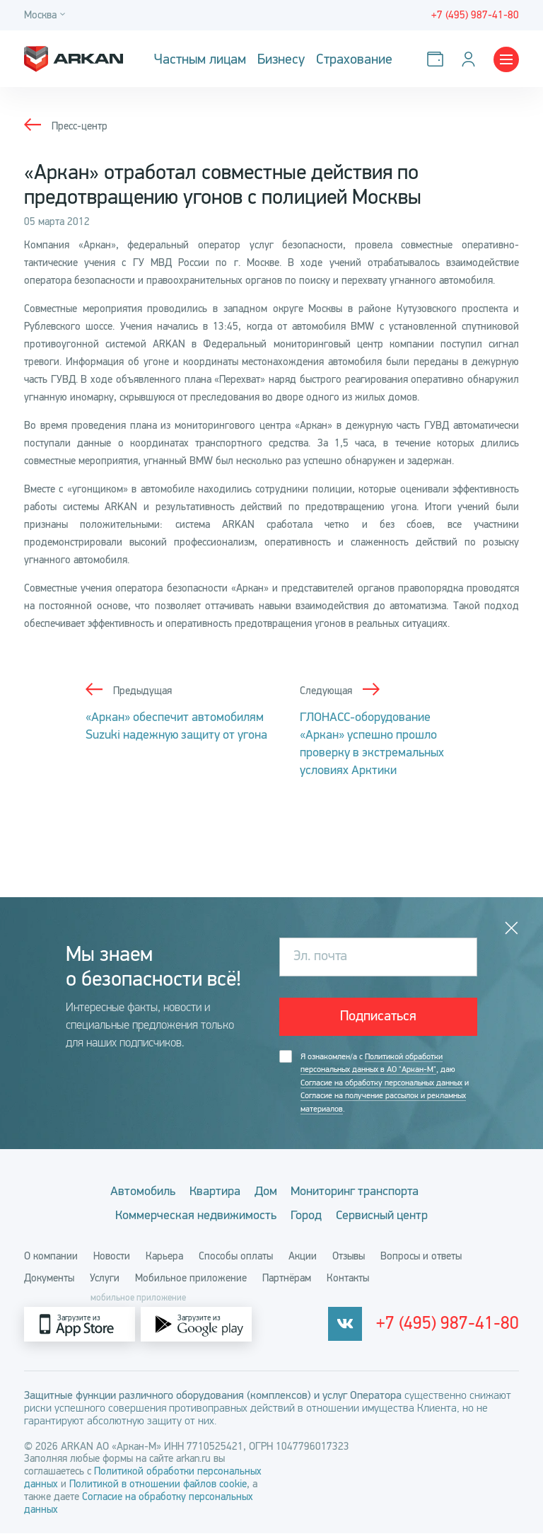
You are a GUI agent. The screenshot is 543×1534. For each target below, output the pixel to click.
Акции (302, 1256)
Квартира (208, 1191)
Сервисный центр (388, 1215)
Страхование (354, 59)
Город (306, 1215)
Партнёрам (286, 1278)
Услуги (104, 1278)
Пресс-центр (79, 126)
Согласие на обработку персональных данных (381, 1083)
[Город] (46, 15)
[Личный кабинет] (471, 59)
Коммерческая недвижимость (189, 1215)
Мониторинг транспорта (362, 1191)
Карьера (164, 1256)
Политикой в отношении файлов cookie (158, 1484)
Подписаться (378, 1016)
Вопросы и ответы (421, 1256)
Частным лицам (200, 59)
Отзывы (348, 1256)
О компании (51, 1256)
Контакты (348, 1278)
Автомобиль (130, 1191)
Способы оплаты (236, 1256)
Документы (49, 1278)
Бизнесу (281, 59)
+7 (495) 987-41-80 (458, 1325)
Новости (111, 1256)
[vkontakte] (366, 1325)
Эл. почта (320, 956)
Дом (266, 1191)
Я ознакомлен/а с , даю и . (384, 1083)
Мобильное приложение (191, 1278)
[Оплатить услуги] (438, 59)
